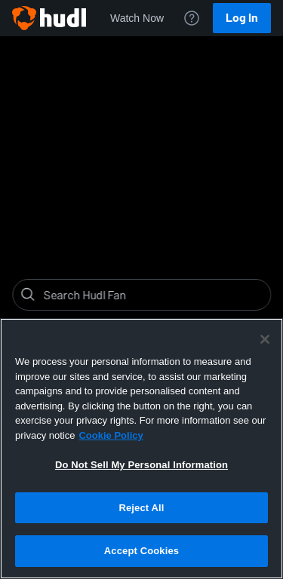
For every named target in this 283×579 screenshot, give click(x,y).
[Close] (264, 339)
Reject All (141, 507)
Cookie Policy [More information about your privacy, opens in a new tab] (110, 435)
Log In (242, 18)
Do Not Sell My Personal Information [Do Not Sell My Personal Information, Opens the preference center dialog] (141, 464)
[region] (141, 448)
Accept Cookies (141, 550)
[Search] (153, 295)
